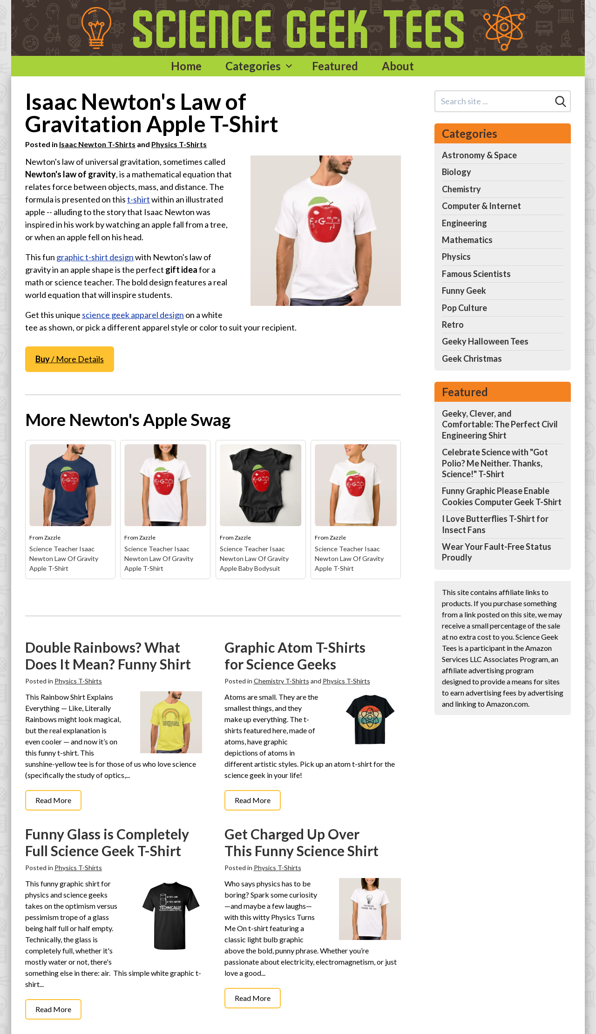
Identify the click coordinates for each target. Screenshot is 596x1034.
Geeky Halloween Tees (485, 341)
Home (186, 66)
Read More (53, 800)
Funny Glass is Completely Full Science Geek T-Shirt (107, 842)
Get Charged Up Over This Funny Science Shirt (301, 842)
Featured (335, 66)
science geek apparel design (133, 315)
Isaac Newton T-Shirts (97, 144)
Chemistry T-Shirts (281, 681)
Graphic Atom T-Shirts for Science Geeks (295, 655)
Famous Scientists (476, 274)
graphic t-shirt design (95, 257)
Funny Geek (464, 290)
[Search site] (493, 101)
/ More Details (69, 359)
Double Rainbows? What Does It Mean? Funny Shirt (108, 655)
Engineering (464, 223)
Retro (453, 324)
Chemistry (461, 189)
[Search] (560, 101)
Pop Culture (464, 308)
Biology (456, 172)
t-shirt (138, 199)
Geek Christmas (472, 358)
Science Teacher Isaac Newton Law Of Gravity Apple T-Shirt (63, 558)
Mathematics (467, 240)
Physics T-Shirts (179, 144)
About (398, 66)
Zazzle (52, 537)
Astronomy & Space (479, 155)
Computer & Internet (481, 206)
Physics (456, 256)
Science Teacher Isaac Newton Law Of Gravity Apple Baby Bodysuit (254, 558)
